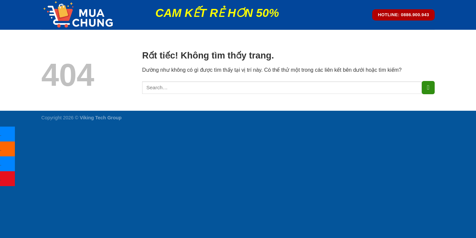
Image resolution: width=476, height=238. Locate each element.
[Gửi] (428, 87)
